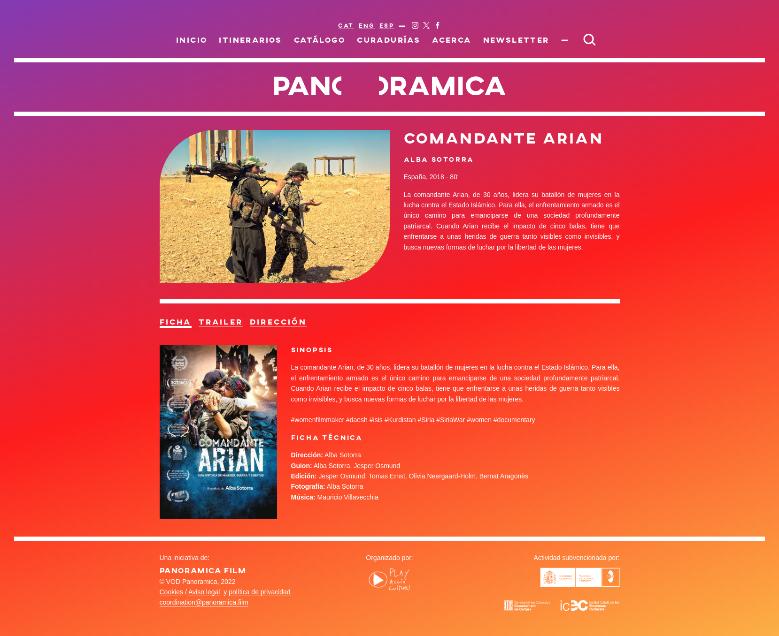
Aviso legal (204, 592)
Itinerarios (250, 39)
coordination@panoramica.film (204, 602)
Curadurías (388, 39)
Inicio (191, 39)
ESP (386, 25)
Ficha (176, 322)
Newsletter (516, 39)
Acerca (451, 39)
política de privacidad (260, 592)
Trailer (221, 322)
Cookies (172, 592)
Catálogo (319, 39)
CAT (346, 25)
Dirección (278, 322)
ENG (367, 25)
